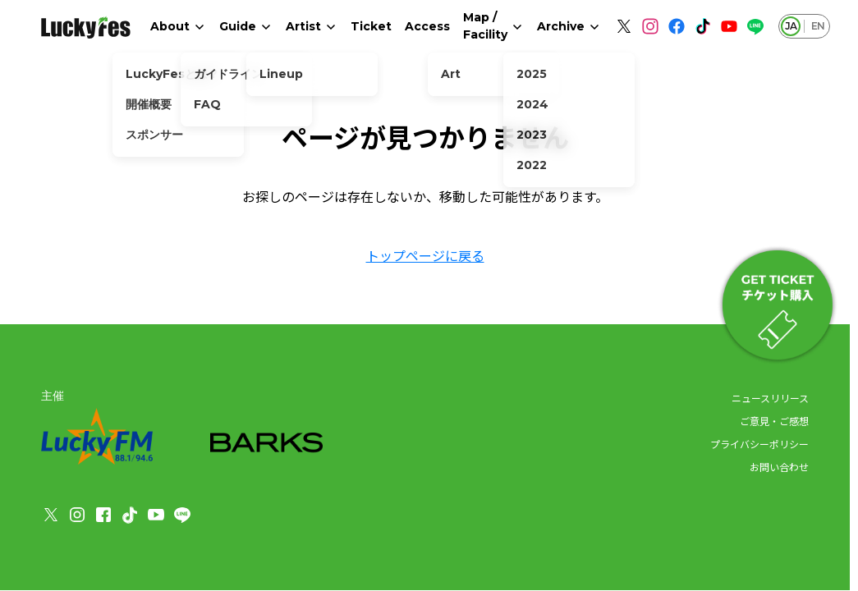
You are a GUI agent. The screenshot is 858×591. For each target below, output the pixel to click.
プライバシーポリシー (759, 444)
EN (817, 26)
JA (790, 26)
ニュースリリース (770, 398)
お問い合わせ (779, 467)
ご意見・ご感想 (774, 421)
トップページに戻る (425, 255)
